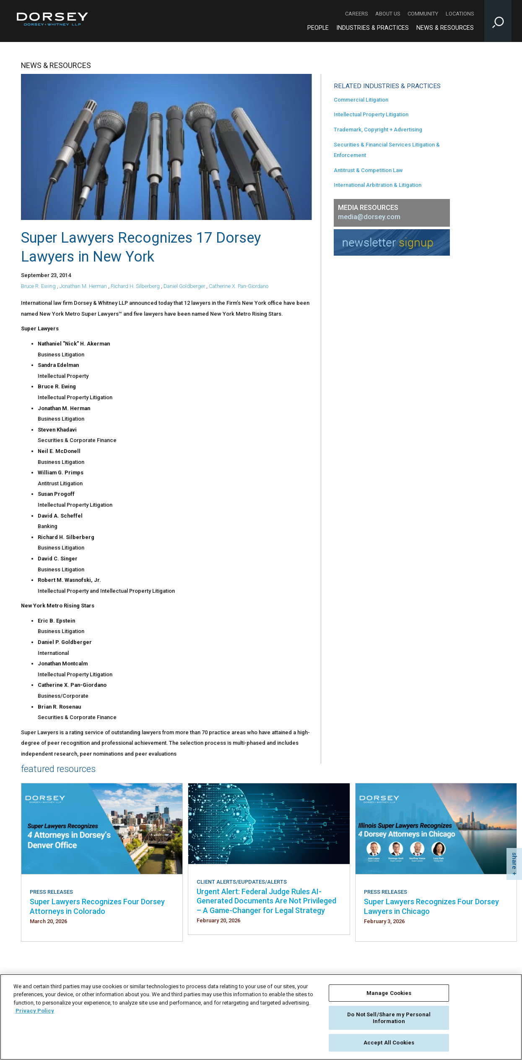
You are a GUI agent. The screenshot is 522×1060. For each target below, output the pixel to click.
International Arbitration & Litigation (377, 185)
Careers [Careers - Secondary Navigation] (356, 13)
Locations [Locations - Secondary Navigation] (460, 13)
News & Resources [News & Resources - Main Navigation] (445, 27)
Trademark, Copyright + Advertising (378, 129)
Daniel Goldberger (184, 286)
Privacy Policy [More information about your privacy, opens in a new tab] (35, 1011)
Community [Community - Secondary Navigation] (423, 13)
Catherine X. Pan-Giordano (238, 286)
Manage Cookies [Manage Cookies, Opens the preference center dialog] (389, 993)
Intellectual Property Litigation (371, 114)
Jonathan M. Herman (83, 286)
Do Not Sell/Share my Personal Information (389, 1017)
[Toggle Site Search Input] (498, 21)
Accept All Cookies (389, 1042)
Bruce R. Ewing (38, 286)
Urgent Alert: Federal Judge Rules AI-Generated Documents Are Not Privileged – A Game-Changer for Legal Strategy (266, 901)
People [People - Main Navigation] (318, 27)
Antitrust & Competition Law (368, 170)
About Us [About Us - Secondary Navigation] (387, 13)
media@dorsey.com (369, 217)
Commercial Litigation (361, 100)
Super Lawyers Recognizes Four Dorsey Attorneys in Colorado (97, 906)
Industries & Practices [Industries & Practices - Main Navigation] (372, 27)
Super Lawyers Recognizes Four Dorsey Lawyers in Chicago (431, 906)
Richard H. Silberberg (135, 286)
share (514, 860)
